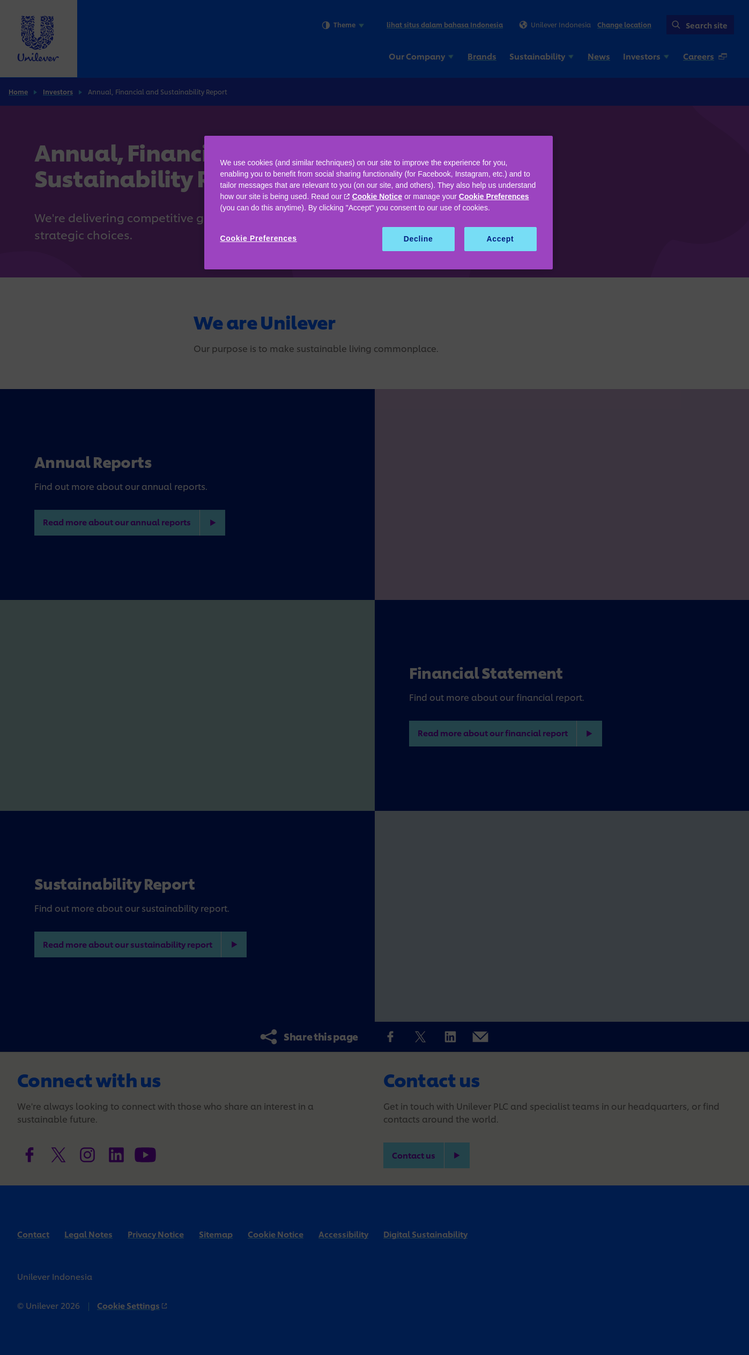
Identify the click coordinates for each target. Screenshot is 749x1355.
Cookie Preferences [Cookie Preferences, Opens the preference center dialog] (258, 238)
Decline (418, 239)
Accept (500, 239)
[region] (378, 203)
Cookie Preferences (494, 196)
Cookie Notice (377, 196)
